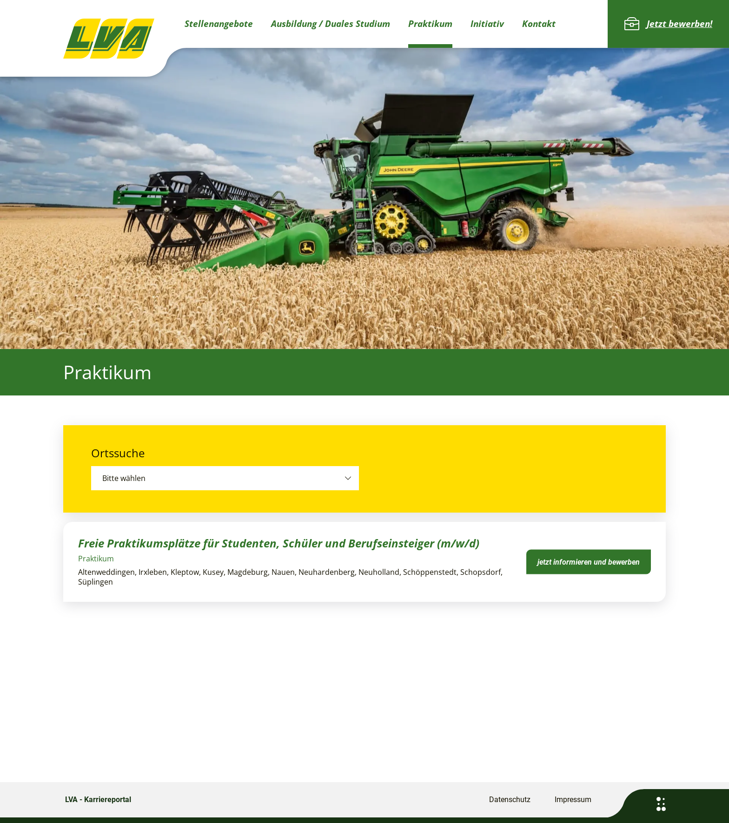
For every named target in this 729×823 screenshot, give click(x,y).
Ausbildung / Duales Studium (330, 24)
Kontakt (539, 24)
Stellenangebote (219, 24)
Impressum (573, 799)
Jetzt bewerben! (668, 23)
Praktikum (430, 24)
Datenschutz (509, 799)
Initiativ (487, 24)
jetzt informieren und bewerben (588, 561)
